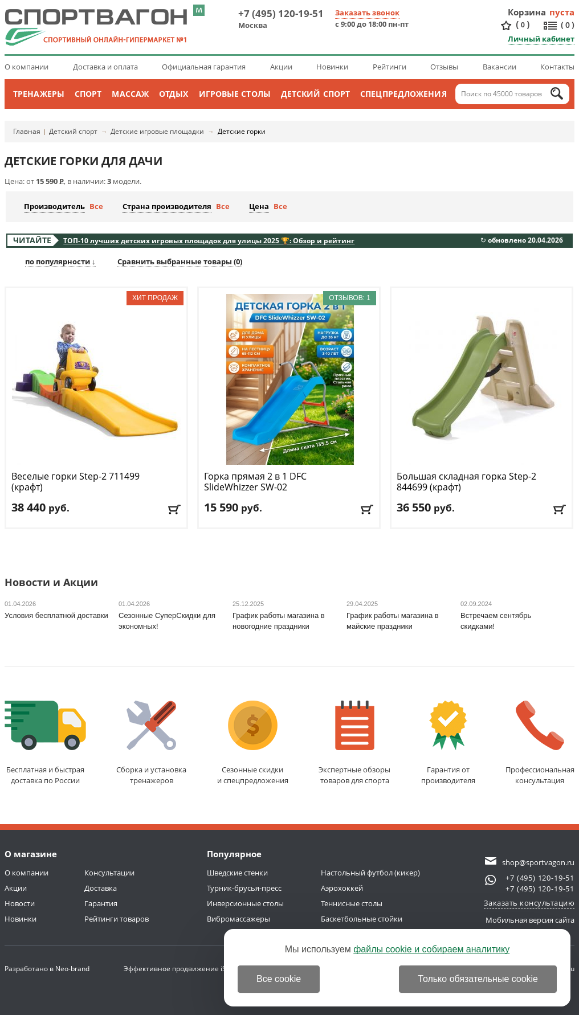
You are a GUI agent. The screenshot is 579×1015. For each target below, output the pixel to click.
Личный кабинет (541, 39)
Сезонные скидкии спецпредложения (252, 743)
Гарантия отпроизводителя (448, 743)
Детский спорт (315, 93)
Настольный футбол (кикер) (370, 872)
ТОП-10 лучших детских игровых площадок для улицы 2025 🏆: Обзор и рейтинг (208, 240)
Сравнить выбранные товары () (179, 261)
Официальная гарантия (204, 67)
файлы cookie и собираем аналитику (431, 949)
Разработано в (47, 968)
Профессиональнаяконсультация (539, 743)
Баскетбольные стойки (361, 919)
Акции (281, 67)
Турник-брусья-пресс (244, 888)
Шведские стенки (237, 872)
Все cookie (278, 979)
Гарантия (100, 903)
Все (96, 206)
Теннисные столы (351, 903)
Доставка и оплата (105, 67)
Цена (259, 206)
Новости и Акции (51, 583)
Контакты (557, 67)
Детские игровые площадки (157, 131)
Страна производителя (167, 206)
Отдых (174, 93)
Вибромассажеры (238, 919)
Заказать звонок (367, 12)
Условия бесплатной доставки (56, 615)
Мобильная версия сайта (530, 920)
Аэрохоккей (342, 888)
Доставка (100, 888)
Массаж (130, 93)
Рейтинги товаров (116, 919)
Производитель (54, 206)
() (522, 24)
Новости (20, 903)
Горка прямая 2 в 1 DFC (255, 482)
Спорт (88, 93)
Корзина (527, 12)
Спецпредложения (403, 93)
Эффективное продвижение (181, 968)
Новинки (332, 67)
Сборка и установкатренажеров (151, 743)
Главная (26, 131)
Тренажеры (38, 93)
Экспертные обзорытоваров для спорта (354, 743)
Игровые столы (235, 93)
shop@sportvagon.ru (538, 862)
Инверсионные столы (245, 903)
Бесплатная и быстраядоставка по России (45, 743)
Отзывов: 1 (349, 298)
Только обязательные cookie (478, 979)
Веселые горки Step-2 (75, 482)
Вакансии (499, 67)
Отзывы (444, 67)
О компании (26, 67)
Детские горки (242, 131)
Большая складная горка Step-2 (466, 482)
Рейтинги (389, 67)
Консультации (109, 872)
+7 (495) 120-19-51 (281, 13)
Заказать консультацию (529, 903)
